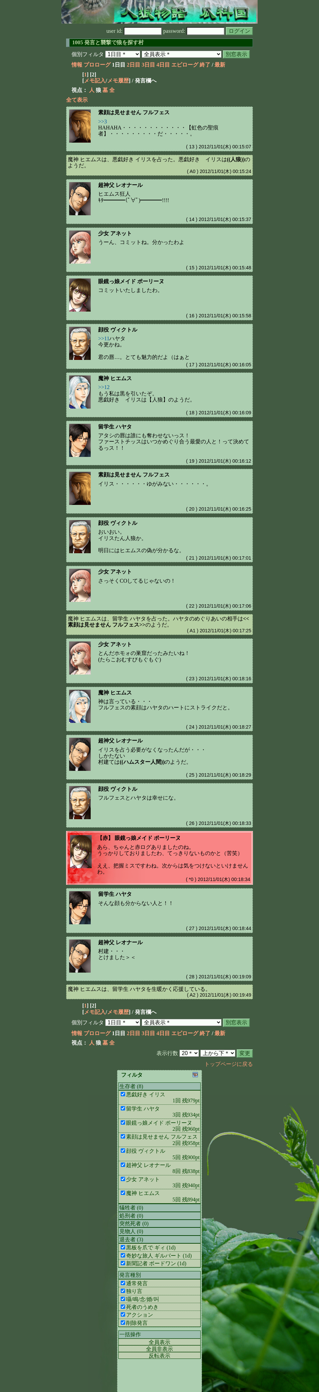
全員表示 (159, 1342)
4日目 (163, 65)
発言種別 (130, 1275)
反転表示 (159, 1356)
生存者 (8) (131, 1086)
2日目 (133, 65)
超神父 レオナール (120, 185)
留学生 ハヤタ (115, 427)
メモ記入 (95, 80)
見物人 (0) (131, 1231)
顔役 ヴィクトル (117, 330)
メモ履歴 (118, 80)
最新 (219, 65)
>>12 (104, 387)
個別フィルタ (87, 54)
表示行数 (167, 1053)
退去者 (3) (131, 1239)
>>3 (102, 121)
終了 (205, 65)
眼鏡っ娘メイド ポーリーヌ (131, 281)
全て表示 (77, 100)
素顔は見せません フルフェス (134, 112)
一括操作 (130, 1334)
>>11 (103, 338)
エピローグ (184, 65)
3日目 (148, 65)
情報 (76, 65)
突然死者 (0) (134, 1223)
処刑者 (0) (131, 1216)
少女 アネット (115, 233)
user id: (134, 31)
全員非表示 (159, 1349)
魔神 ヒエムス (115, 378)
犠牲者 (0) (131, 1208)
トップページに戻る (228, 1064)
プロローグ (97, 65)
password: (194, 31)
